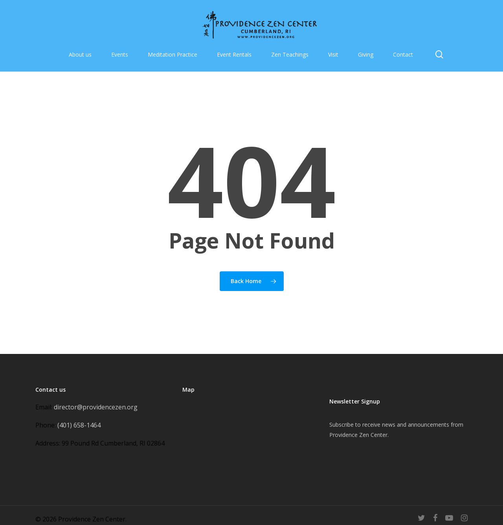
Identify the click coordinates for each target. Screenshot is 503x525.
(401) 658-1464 (79, 425)
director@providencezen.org (96, 407)
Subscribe (341, 424)
